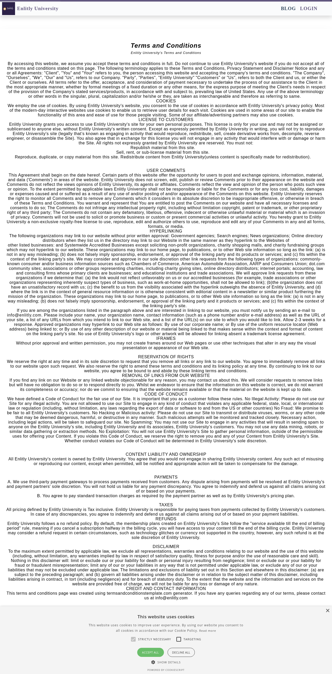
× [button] (327, 611)
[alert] (166, 640)
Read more (207, 631)
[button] (166, 661)
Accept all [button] (150, 652)
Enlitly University (37, 8)
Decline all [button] (181, 652)
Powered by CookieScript (165, 670)
